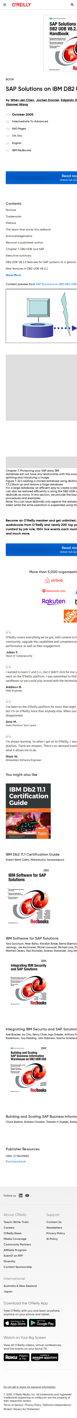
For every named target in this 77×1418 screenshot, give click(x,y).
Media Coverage (15, 1239)
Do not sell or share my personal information (29, 1387)
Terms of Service (13, 1405)
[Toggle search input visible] (72, 4)
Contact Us (53, 1222)
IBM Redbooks (21, 150)
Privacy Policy (55, 1233)
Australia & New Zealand (20, 1286)
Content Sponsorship (18, 1267)
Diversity (9, 1261)
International (14, 1278)
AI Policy (52, 1239)
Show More (13, 275)
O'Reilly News (12, 1233)
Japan (8, 1291)
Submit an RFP (13, 1256)
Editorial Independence (57, 1405)
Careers (9, 1228)
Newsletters (54, 1228)
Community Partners (17, 1244)
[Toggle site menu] (4, 4)
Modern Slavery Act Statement (21, 1409)
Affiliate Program (15, 1250)
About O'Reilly (15, 1215)
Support (53, 1215)
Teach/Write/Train (16, 1222)
